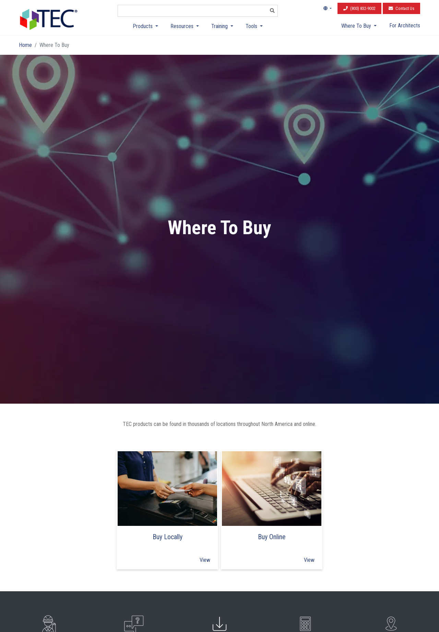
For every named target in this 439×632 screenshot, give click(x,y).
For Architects (404, 25)
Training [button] (220, 26)
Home (25, 45)
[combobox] (193, 11)
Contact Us (401, 8)
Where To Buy (356, 26)
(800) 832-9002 (359, 8)
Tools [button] (252, 26)
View (205, 560)
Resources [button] (182, 26)
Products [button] (143, 26)
